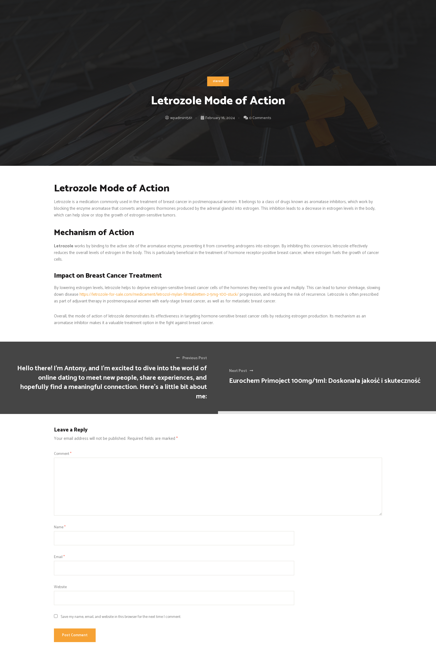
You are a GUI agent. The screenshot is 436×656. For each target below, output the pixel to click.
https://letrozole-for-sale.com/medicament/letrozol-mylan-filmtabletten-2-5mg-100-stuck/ (159, 294)
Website (60, 587)
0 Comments (260, 118)
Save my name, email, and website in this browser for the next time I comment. (121, 617)
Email (59, 557)
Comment (62, 454)
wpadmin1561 (181, 118)
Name (60, 527)
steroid (218, 81)
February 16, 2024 (220, 118)
